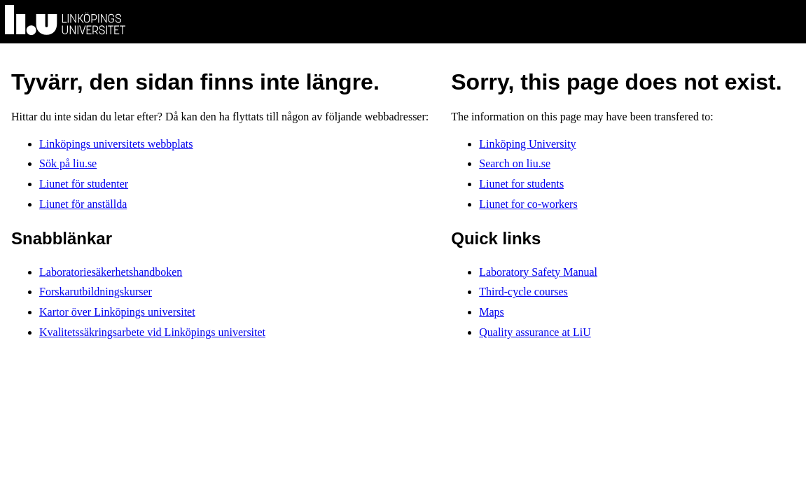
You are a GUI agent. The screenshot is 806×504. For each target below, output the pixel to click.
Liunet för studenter (83, 184)
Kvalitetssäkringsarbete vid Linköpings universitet (152, 332)
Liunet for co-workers (528, 204)
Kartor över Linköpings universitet (117, 312)
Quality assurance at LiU (535, 332)
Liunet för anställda (83, 204)
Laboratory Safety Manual (538, 272)
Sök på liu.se (68, 163)
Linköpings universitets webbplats (116, 144)
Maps (491, 312)
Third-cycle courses (523, 292)
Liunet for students (521, 184)
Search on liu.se (514, 163)
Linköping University (527, 144)
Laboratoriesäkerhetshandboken (110, 272)
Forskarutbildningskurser (95, 292)
